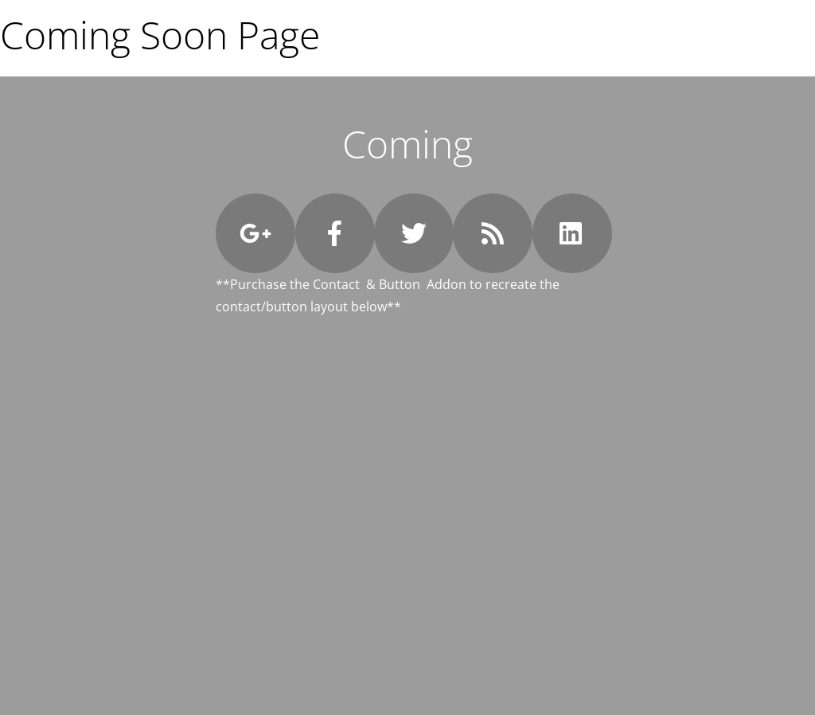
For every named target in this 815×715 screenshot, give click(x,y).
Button (399, 284)
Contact (336, 284)
